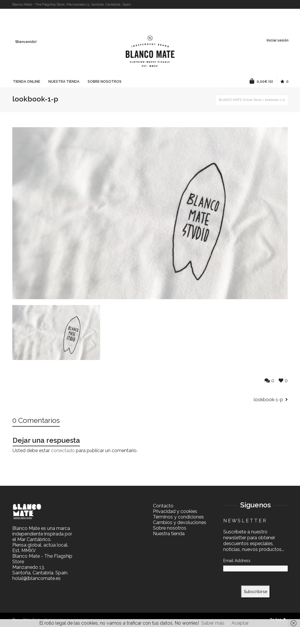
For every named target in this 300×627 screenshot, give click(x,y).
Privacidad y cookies (175, 511)
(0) (261, 81)
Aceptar (240, 623)
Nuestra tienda (169, 533)
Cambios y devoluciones (179, 522)
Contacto (163, 506)
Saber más (212, 623)
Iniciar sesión (278, 40)
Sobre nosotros (169, 528)
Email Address (236, 560)
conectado (63, 450)
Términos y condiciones (178, 517)
